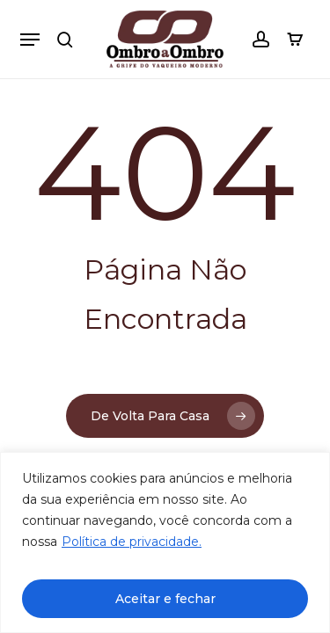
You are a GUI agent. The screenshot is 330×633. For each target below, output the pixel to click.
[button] (30, 39)
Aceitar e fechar (165, 599)
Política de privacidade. (132, 541)
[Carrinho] (291, 39)
